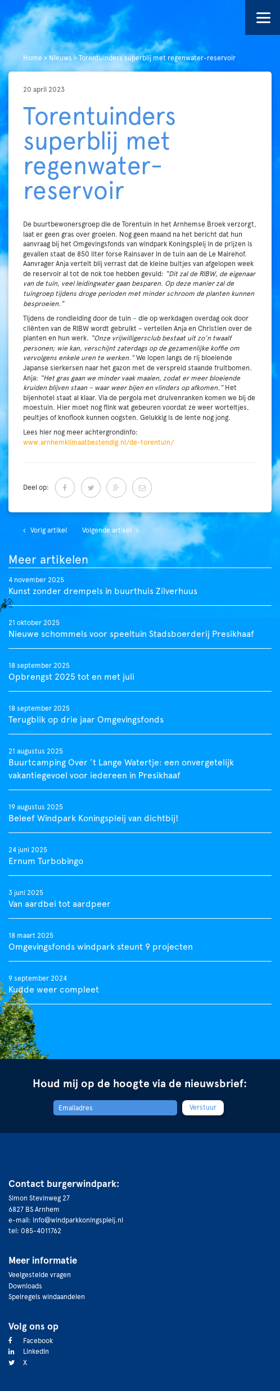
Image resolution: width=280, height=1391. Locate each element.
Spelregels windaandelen (46, 1296)
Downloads (25, 1286)
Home (32, 58)
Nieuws (60, 58)
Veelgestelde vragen (39, 1274)
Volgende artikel (107, 530)
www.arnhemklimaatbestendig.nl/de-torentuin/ (98, 442)
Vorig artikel (48, 530)
